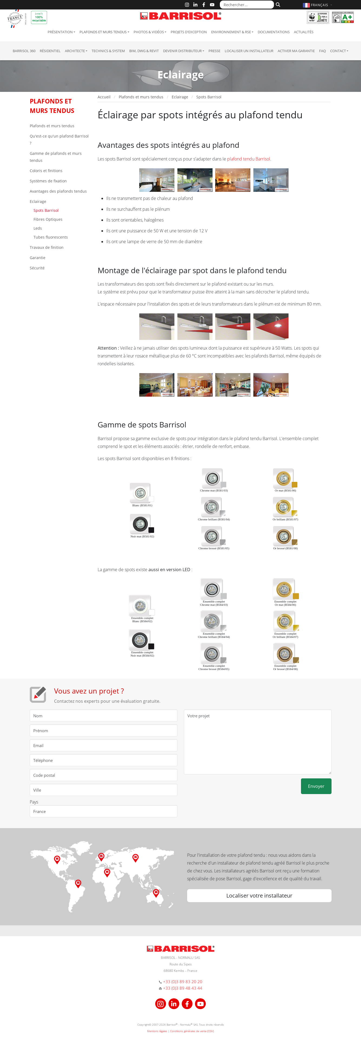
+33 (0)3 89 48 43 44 (182, 988)
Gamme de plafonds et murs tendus (56, 157)
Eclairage (38, 201)
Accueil (104, 96)
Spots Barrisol (45, 210)
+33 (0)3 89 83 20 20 (182, 981)
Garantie (37, 257)
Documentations (274, 31)
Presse (214, 50)
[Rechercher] (277, 4)
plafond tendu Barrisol (248, 159)
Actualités (303, 31)
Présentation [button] (60, 31)
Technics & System (108, 50)
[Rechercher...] (247, 5)
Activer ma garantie (296, 50)
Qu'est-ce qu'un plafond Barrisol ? (59, 139)
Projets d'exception (189, 31)
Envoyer (316, 786)
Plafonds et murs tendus (52, 125)
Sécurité (37, 267)
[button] (318, 5)
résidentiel (50, 50)
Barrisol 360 (24, 50)
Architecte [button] (75, 50)
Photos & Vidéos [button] (149, 31)
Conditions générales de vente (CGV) (192, 1031)
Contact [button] (338, 50)
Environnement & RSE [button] (231, 31)
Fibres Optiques (47, 219)
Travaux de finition (47, 247)
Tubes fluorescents (50, 237)
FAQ (322, 50)
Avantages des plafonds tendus (58, 191)
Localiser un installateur (249, 50)
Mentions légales (157, 1031)
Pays (34, 802)
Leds (37, 228)
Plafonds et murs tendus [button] (103, 31)
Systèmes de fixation (48, 180)
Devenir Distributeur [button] (182, 50)
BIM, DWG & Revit (144, 50)
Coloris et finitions (46, 170)
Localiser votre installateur (259, 895)
